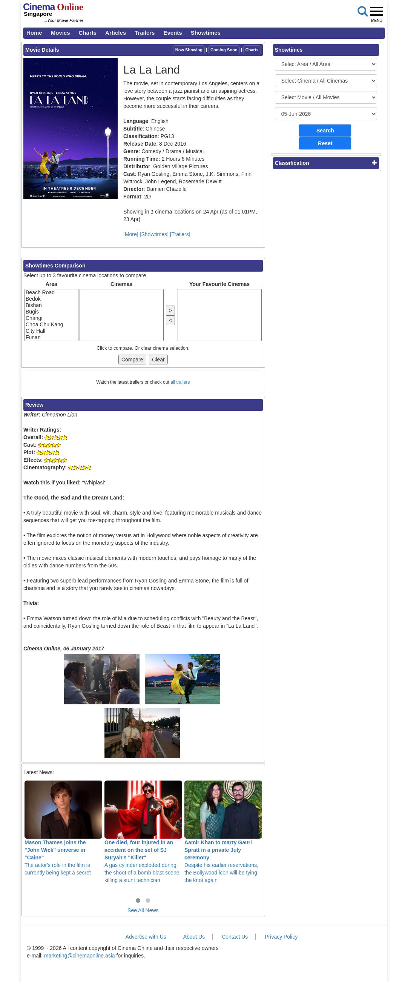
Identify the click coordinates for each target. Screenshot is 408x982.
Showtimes (206, 32)
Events (172, 32)
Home (34, 32)
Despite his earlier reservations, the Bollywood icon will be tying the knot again (223, 832)
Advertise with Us (146, 937)
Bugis (51, 312)
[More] (130, 234)
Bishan (51, 305)
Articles (115, 32)
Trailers (145, 32)
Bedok (51, 299)
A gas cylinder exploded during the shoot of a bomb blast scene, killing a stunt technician (143, 832)
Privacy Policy (281, 937)
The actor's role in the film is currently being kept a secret (63, 828)
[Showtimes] (154, 234)
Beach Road (51, 292)
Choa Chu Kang (51, 324)
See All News (142, 910)
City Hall (51, 331)
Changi (51, 318)
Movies (60, 32)
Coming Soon (224, 50)
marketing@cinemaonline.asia (79, 956)
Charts (88, 32)
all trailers (180, 382)
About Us (194, 937)
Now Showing (188, 50)
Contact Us (235, 937)
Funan (51, 337)
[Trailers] (180, 234)
